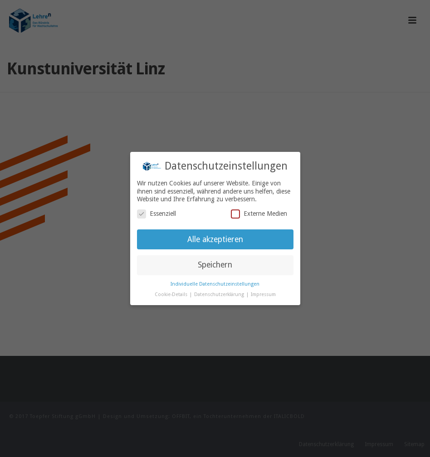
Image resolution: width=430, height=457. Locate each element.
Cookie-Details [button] (172, 294)
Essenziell (156, 213)
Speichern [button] (215, 264)
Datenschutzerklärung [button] (219, 294)
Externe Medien (259, 213)
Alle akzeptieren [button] (215, 239)
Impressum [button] (263, 294)
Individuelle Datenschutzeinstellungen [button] (215, 284)
